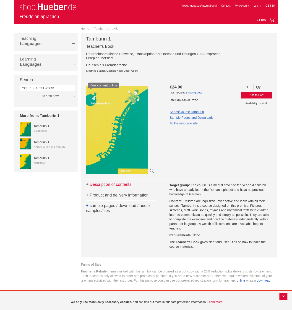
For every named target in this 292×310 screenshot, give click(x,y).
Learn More (214, 302)
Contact (225, 5)
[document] (146, 302)
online (241, 280)
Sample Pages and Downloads (191, 117)
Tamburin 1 (41, 126)
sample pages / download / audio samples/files (118, 208)
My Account (242, 5)
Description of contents (109, 184)
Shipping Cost (194, 92)
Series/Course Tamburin (187, 112)
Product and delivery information (117, 195)
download (263, 280)
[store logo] (47, 11)
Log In (257, 5)
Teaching (31, 41)
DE (268, 5)
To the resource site (184, 123)
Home (85, 28)
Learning (31, 62)
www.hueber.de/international (199, 5)
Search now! (51, 96)
